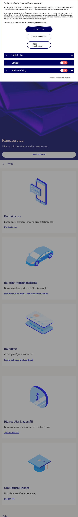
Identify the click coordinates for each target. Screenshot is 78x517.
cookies (16, 23)
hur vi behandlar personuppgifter (34, 23)
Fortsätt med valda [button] (39, 37)
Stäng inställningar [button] (37, 45)
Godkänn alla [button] (39, 29)
